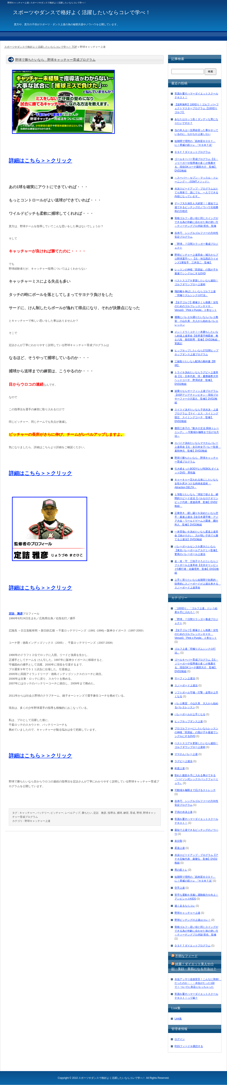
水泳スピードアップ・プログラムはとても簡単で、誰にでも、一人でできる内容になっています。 (196, 192)
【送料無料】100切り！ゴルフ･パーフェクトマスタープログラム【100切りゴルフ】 (197, 108)
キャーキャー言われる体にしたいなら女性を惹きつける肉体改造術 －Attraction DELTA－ (196, 483)
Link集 (178, 1018)
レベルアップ (72, 812)
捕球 (119, 812)
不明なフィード (186, 956)
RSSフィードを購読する (189, 1046)
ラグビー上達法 (184, 761)
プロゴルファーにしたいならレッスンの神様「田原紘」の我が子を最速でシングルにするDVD (196, 732)
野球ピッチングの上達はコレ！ (193, 919)
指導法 (111, 812)
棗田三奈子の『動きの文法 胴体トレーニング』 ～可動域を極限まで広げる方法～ (197, 432)
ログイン (180, 1039)
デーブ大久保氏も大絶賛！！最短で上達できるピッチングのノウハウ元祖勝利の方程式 (196, 207)
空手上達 (180, 887)
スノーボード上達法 (186, 685)
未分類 (178, 840)
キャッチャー (27, 812)
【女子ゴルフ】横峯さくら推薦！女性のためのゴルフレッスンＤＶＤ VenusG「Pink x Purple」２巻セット (196, 306)
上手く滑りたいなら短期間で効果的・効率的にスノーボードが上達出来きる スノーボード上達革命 (198, 583)
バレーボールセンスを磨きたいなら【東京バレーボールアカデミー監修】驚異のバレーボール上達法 (196, 550)
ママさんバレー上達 (186, 754)
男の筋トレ (181, 869)
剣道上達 (180, 768)
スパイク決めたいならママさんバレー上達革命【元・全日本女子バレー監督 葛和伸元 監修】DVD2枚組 (198, 447)
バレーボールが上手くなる (190, 714)
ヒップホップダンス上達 (189, 721)
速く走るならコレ (185, 905)
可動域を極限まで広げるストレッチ (195, 790)
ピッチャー (57, 812)
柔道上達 (180, 847)
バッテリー (42, 812)
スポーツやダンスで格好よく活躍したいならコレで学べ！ (111, 1077)
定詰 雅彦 (99, 812)
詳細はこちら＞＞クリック (40, 160)
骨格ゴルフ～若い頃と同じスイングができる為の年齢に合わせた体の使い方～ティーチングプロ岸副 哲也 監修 (196, 222)
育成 (132, 812)
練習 (125, 812)
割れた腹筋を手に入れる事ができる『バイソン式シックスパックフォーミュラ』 (196, 779)
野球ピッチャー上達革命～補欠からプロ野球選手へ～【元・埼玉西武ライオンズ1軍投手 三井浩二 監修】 (196, 258)
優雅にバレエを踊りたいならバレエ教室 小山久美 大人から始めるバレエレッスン (196, 321)
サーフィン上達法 (185, 678)
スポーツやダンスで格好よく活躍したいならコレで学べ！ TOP (40, 46)
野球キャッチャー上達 (37, 820)
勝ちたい (87, 812)
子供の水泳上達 (184, 811)
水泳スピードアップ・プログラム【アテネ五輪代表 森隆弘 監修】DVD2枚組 (196, 859)
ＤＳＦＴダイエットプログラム (193, 152)
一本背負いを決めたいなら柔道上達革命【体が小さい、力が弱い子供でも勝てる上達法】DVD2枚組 (196, 535)
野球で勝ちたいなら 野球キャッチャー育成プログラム (55, 59)
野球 (139, 812)
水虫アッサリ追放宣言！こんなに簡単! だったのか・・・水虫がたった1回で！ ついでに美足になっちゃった (198, 983)
